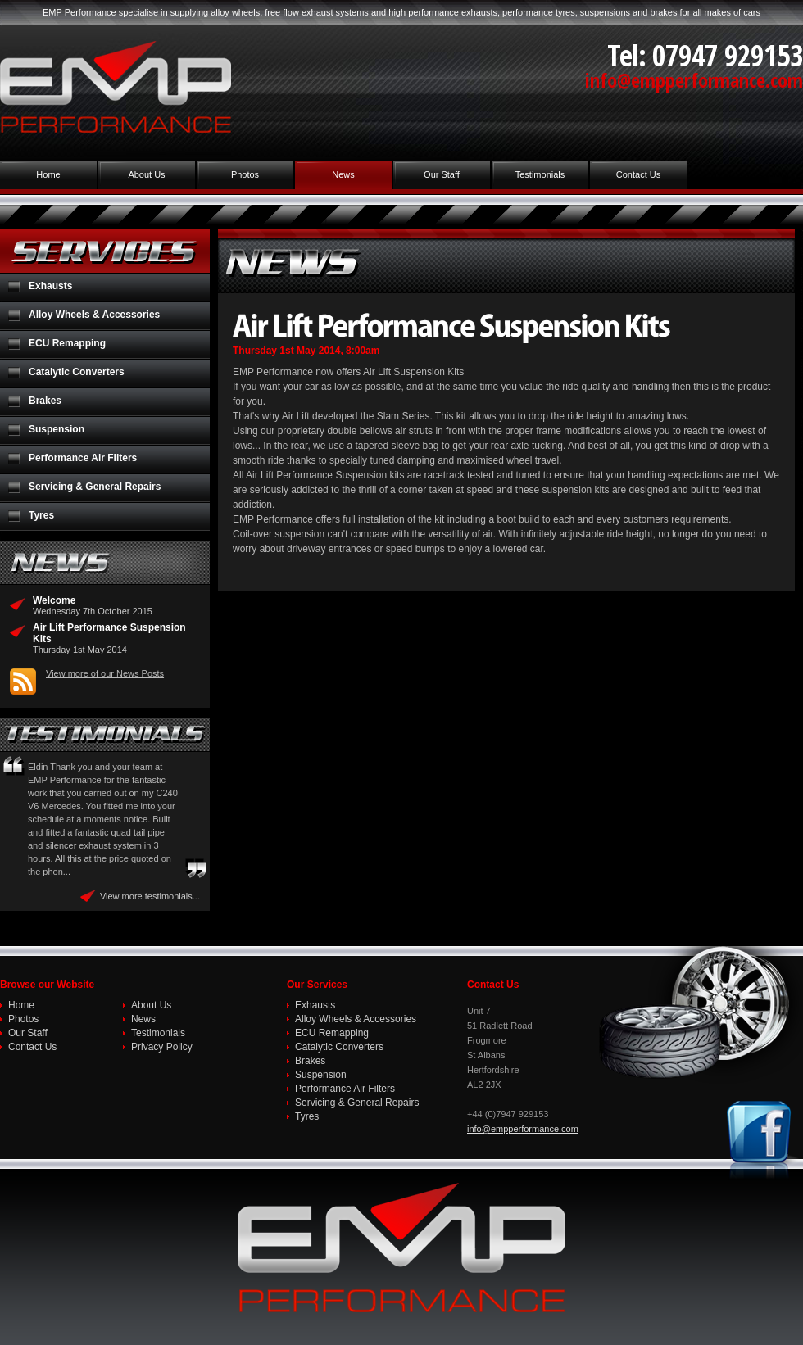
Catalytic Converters (77, 372)
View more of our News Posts (105, 673)
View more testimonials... (150, 896)
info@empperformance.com (694, 79)
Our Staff (442, 174)
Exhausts (50, 286)
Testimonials (540, 174)
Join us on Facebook (762, 1140)
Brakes (45, 400)
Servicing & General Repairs (95, 486)
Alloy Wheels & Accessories (94, 314)
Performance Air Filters (83, 458)
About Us (146, 174)
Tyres (41, 515)
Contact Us (638, 174)
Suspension (56, 429)
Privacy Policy (162, 1047)
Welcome (54, 600)
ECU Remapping (67, 343)
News (343, 174)
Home (48, 174)
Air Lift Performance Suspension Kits (109, 633)
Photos (245, 174)
